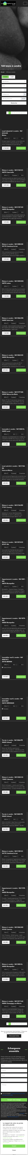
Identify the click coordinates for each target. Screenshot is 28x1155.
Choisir (14, 1150)
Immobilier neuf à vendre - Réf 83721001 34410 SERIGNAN (12, 701)
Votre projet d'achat (14, 1036)
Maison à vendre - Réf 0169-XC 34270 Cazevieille (12, 171)
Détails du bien (21, 148)
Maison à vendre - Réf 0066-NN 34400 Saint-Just (12, 319)
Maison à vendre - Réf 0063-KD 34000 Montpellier (12, 356)
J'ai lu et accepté (13, 1094)
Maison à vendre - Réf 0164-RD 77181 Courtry (12, 506)
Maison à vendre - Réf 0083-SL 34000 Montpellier (12, 965)
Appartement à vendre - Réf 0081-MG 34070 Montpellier (13, 581)
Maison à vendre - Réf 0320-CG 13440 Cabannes (12, 778)
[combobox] (14, 81)
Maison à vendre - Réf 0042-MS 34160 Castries (12, 928)
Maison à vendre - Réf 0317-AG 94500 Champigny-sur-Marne (12, 1002)
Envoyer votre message (14, 1100)
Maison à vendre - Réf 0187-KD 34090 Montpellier (12, 208)
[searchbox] (13, 81)
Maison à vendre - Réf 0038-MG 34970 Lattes (13, 282)
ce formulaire (22, 1113)
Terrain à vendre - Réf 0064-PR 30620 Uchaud (12, 741)
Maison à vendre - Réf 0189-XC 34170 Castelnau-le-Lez (12, 852)
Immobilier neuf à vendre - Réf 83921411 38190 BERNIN (12, 660)
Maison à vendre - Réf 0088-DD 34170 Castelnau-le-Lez (12, 245)
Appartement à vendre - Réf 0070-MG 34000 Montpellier (13, 620)
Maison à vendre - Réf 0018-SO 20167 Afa (12, 543)
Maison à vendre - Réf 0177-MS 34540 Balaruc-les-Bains (12, 393)
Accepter (14, 1146)
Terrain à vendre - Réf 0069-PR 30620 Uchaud (12, 815)
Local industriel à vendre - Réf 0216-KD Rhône (12, 133)
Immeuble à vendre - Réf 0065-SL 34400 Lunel (13, 430)
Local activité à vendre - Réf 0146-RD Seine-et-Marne (13, 468)
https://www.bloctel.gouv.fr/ (13, 1116)
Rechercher (14, 103)
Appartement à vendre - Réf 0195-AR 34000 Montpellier (13, 890)
